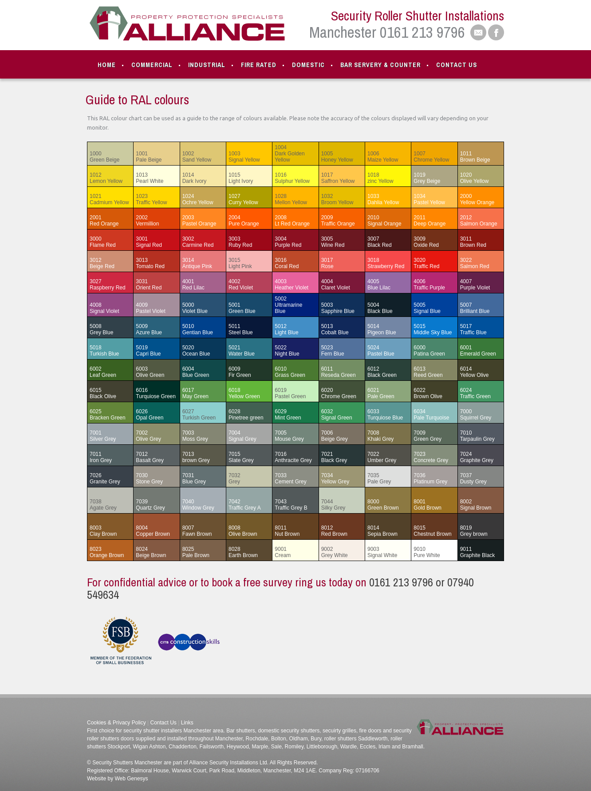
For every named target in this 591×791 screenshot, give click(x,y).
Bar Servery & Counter (380, 65)
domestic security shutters (289, 731)
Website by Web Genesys (117, 778)
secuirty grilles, (339, 731)
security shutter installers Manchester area (173, 731)
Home (107, 65)
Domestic (308, 65)
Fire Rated (258, 65)
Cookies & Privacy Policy (116, 723)
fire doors (369, 731)
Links (187, 723)
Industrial (206, 65)
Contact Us (456, 65)
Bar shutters (240, 731)
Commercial (152, 65)
